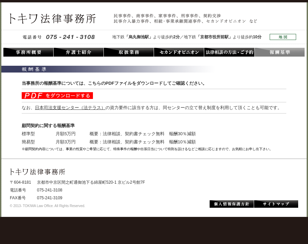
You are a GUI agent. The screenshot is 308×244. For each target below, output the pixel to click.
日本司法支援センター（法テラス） (70, 107)
